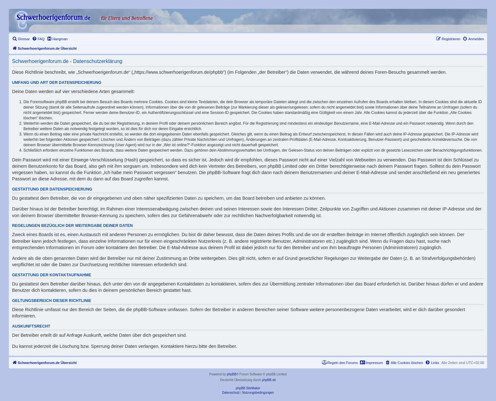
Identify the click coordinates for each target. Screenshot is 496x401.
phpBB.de (269, 380)
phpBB (231, 374)
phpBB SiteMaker (248, 388)
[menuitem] (21, 39)
